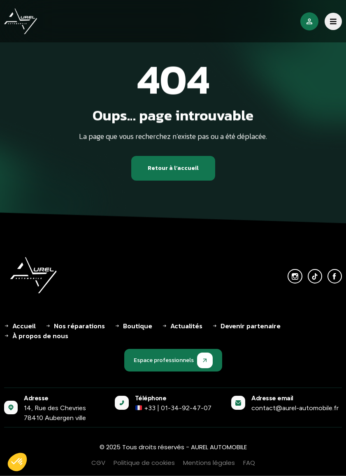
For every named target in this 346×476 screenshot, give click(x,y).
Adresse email (272, 398)
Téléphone (151, 398)
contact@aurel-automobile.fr (295, 408)
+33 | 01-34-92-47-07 (173, 408)
